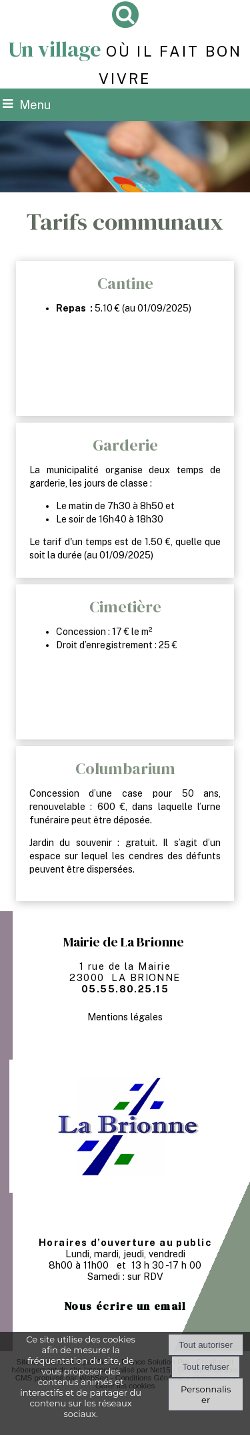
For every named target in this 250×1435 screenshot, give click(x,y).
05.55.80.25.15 (125, 988)
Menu (35, 105)
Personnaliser (206, 1394)
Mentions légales (125, 1016)
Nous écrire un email (125, 1306)
